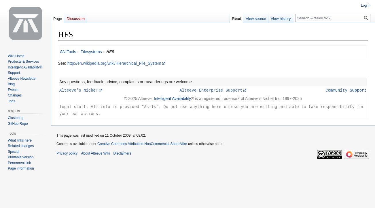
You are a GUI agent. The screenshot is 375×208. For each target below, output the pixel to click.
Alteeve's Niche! (78, 90)
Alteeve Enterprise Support (210, 90)
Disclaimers (122, 153)
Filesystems (91, 51)
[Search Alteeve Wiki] (333, 18)
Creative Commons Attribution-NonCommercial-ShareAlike (142, 143)
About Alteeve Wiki (95, 153)
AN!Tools (68, 51)
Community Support (346, 90)
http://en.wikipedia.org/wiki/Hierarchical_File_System (114, 63)
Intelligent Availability (172, 98)
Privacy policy (66, 153)
